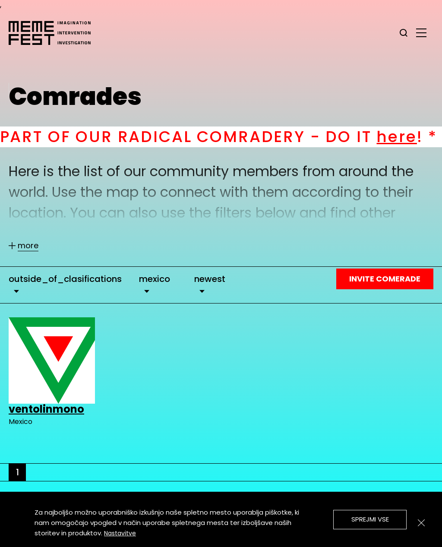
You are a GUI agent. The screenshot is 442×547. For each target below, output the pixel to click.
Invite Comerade (384, 278)
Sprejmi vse (370, 519)
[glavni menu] (421, 32)
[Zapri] (421, 522)
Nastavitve (120, 533)
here (405, 137)
